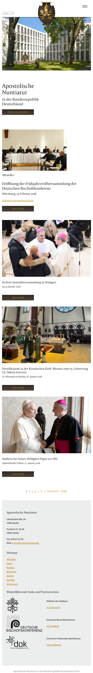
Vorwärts (53, 491)
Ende (64, 491)
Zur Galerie (18, 208)
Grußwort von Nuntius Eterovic (18, 200)
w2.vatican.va (53, 607)
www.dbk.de (52, 625)
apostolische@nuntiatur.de (25, 542)
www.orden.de (53, 644)
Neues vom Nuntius (18, 112)
